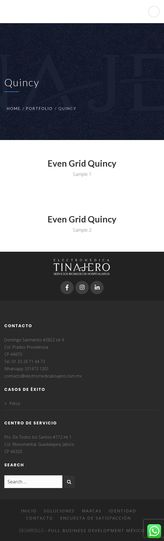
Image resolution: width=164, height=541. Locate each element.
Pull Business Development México (96, 530)
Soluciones (59, 511)
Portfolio (39, 108)
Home (13, 108)
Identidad (122, 511)
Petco (15, 403)
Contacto (39, 518)
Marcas (92, 511)
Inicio (29, 511)
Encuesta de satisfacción (95, 518)
